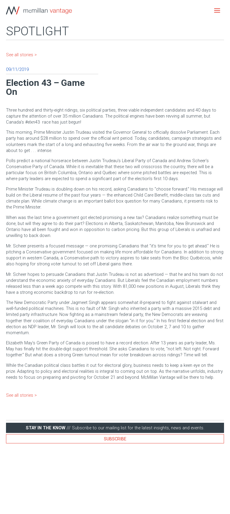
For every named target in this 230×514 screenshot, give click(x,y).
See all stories (19, 54)
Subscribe (115, 439)
